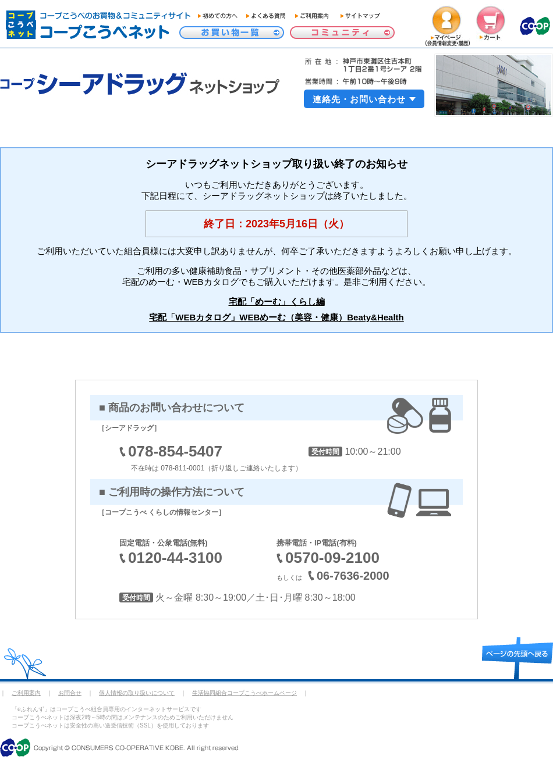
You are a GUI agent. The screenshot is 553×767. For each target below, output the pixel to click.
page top (517, 658)
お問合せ (69, 693)
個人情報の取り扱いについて (137, 693)
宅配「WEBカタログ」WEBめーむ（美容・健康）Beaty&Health (276, 317)
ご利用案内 (26, 693)
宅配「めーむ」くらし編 (277, 301)
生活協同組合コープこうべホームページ (244, 693)
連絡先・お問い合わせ (359, 99)
